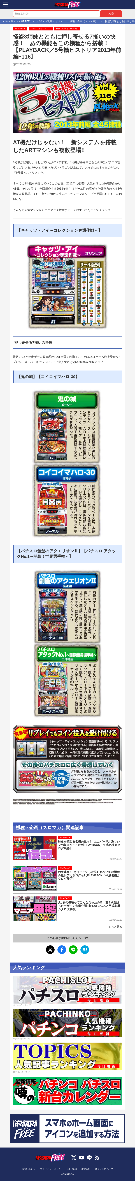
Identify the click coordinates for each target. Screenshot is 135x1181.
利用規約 (72, 1169)
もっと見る (115, 926)
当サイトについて (104, 1169)
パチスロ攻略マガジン (40, 28)
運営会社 (85, 1169)
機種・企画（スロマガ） (67, 28)
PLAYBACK (20, 28)
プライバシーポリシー (51, 1169)
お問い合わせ (29, 1169)
